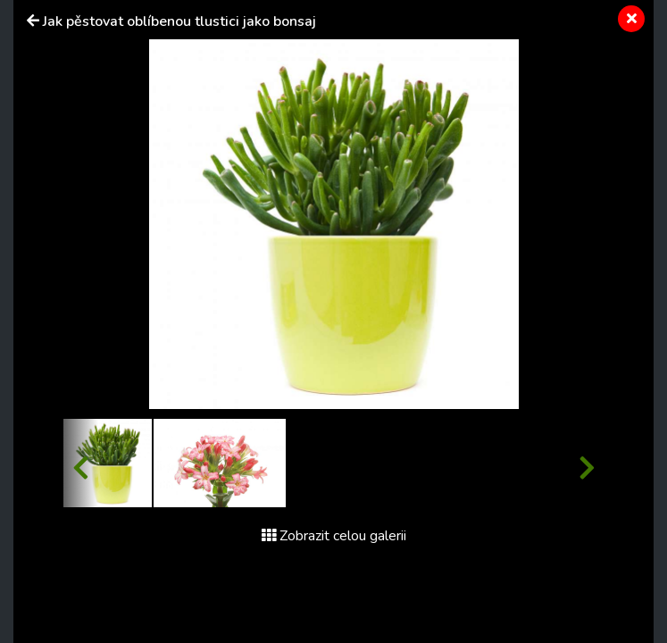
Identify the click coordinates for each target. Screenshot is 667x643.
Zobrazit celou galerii (334, 536)
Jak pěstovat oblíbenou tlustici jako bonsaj (179, 21)
